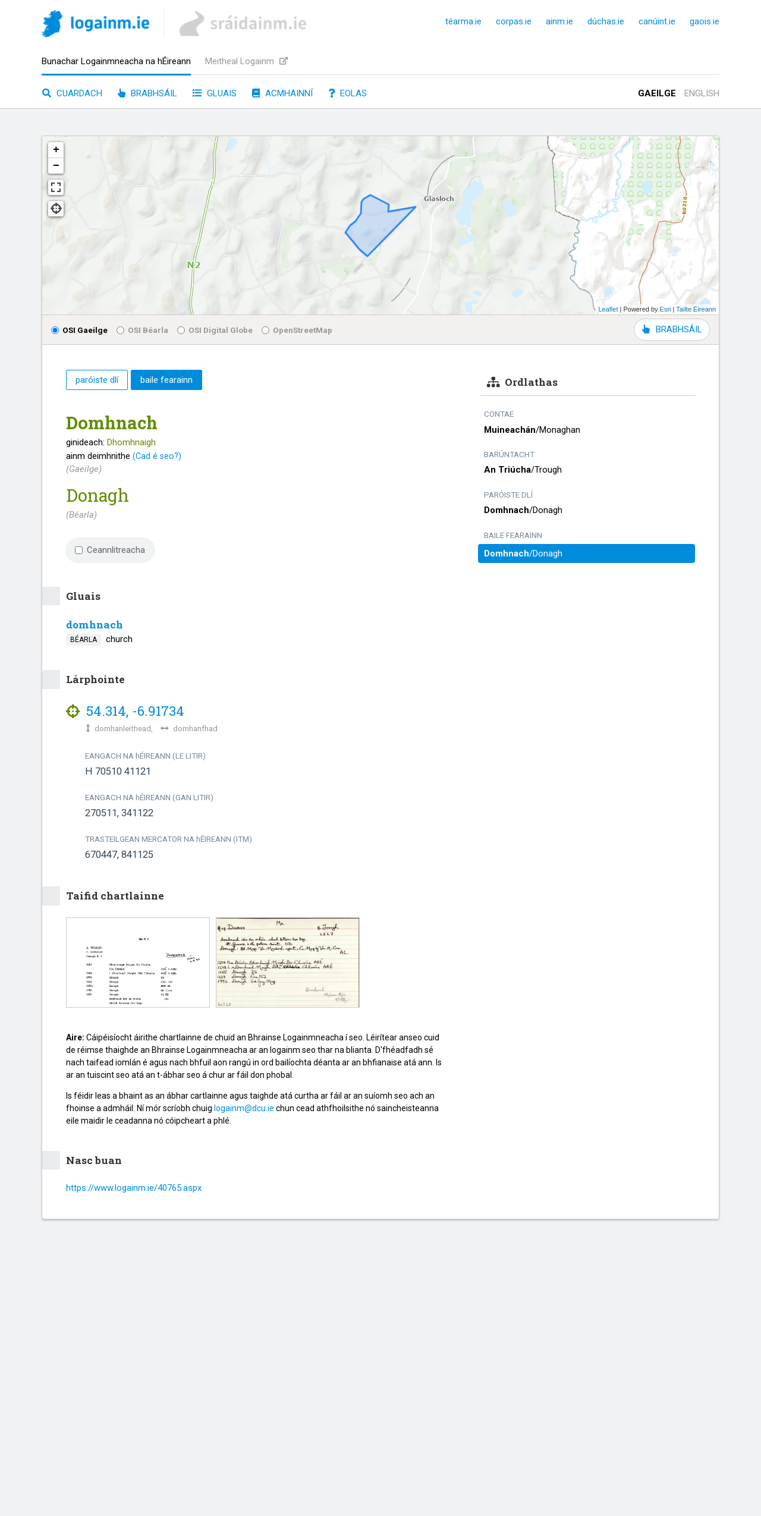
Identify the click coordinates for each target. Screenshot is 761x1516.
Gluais (215, 93)
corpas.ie (514, 21)
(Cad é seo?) (157, 456)
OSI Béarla (142, 330)
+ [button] (56, 150)
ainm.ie (559, 21)
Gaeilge (657, 93)
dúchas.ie (605, 21)
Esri (665, 309)
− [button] (56, 166)
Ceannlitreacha (110, 550)
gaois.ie (704, 21)
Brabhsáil (147, 93)
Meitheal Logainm (246, 61)
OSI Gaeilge (79, 330)
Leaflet (608, 309)
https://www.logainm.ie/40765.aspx (134, 1187)
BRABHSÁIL (672, 329)
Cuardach (72, 93)
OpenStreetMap (297, 330)
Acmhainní (282, 93)
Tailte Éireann (696, 309)
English (701, 93)
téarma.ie (463, 21)
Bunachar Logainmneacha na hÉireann (116, 61)
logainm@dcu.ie (244, 1108)
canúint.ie (657, 21)
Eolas (347, 93)
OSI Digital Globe (215, 330)
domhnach (94, 624)
